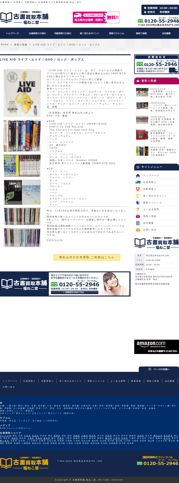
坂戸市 (167, 438)
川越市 (84, 436)
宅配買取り (62, 35)
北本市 (124, 438)
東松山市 (158, 436)
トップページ (12, 35)
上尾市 (30, 438)
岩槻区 (76, 436)
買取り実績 (141, 35)
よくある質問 (151, 209)
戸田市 (60, 438)
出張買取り (37, 35)
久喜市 (116, 438)
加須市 (140, 436)
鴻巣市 (14, 438)
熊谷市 (92, 436)
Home (5, 44)
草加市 (38, 438)
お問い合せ (150, 230)
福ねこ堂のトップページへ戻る (24, 18)
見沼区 (35, 436)
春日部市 (168, 436)
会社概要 (166, 35)
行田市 (108, 436)
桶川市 (108, 438)
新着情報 (136, 381)
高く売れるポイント (89, 35)
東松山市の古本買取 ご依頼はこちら (87, 257)
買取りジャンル (116, 35)
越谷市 (46, 438)
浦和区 (57, 436)
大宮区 (27, 436)
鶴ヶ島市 (4, 441)
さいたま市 (6, 436)
